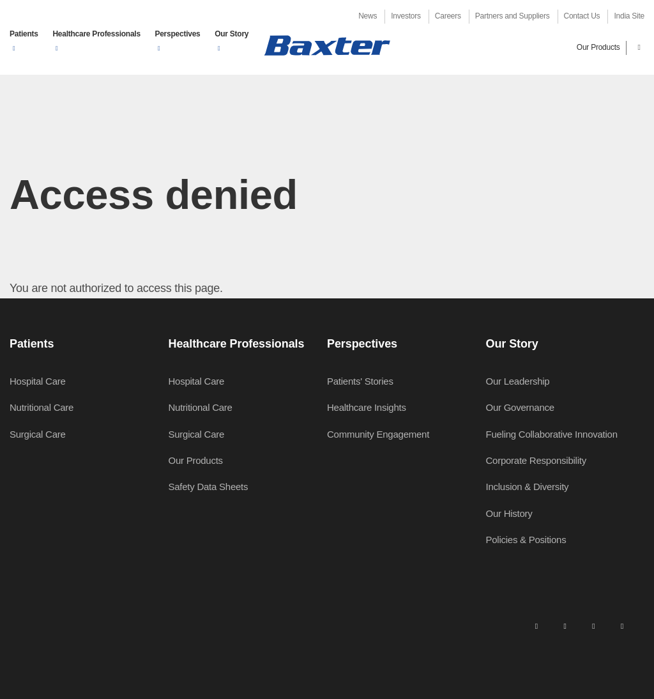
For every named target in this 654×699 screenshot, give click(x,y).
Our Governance (520, 407)
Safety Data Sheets (208, 486)
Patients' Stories (360, 381)
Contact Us (582, 16)
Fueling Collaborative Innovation (552, 434)
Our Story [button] (231, 33)
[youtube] (622, 625)
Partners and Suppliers (512, 16)
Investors (405, 16)
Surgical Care (38, 434)
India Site (629, 16)
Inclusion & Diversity (527, 486)
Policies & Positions (526, 539)
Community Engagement (378, 434)
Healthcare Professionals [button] (96, 33)
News (367, 16)
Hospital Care (38, 381)
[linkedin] (536, 625)
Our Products (598, 47)
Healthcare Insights (366, 407)
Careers (448, 16)
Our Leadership (518, 381)
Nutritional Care (41, 407)
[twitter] (593, 625)
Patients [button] (24, 33)
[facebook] (564, 625)
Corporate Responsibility (536, 460)
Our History (509, 513)
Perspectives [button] (177, 33)
